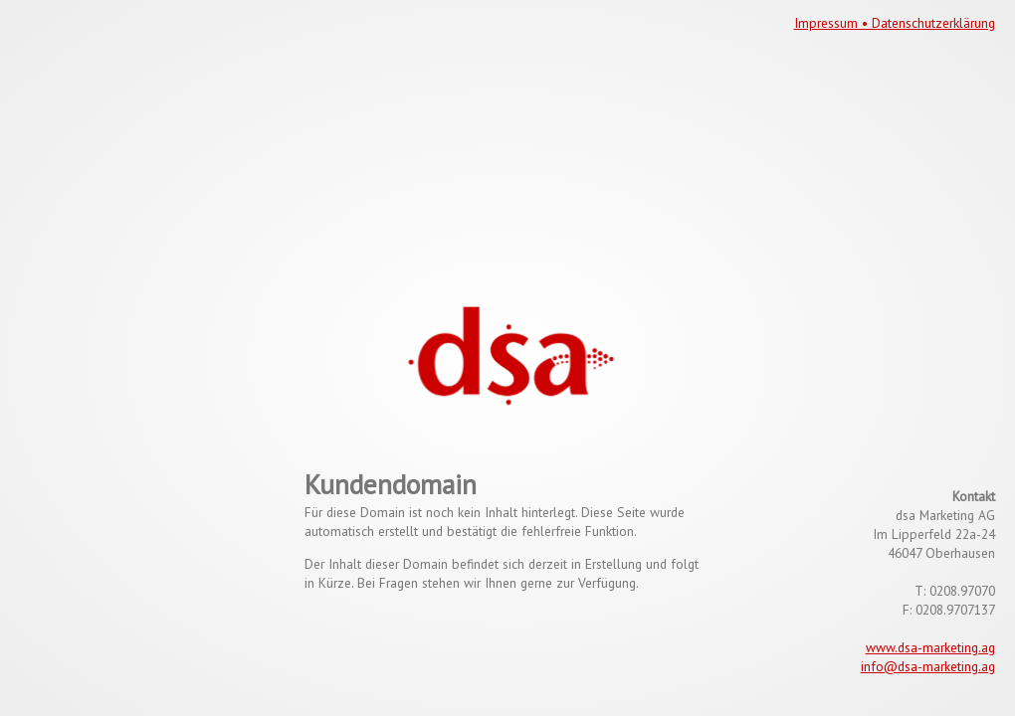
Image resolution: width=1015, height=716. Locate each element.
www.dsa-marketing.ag (930, 647)
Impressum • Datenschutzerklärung (894, 23)
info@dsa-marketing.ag (928, 666)
